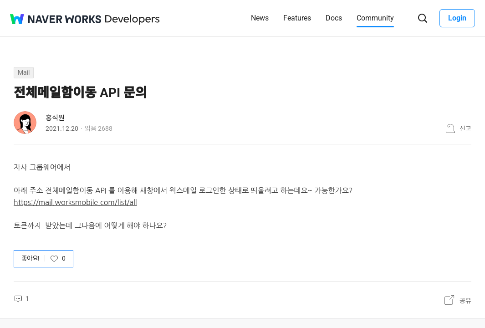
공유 (465, 300)
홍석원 (55, 118)
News (260, 18)
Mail (24, 72)
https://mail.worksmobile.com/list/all (75, 202)
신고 (465, 128)
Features (297, 18)
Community (375, 18)
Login (457, 18)
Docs (334, 18)
